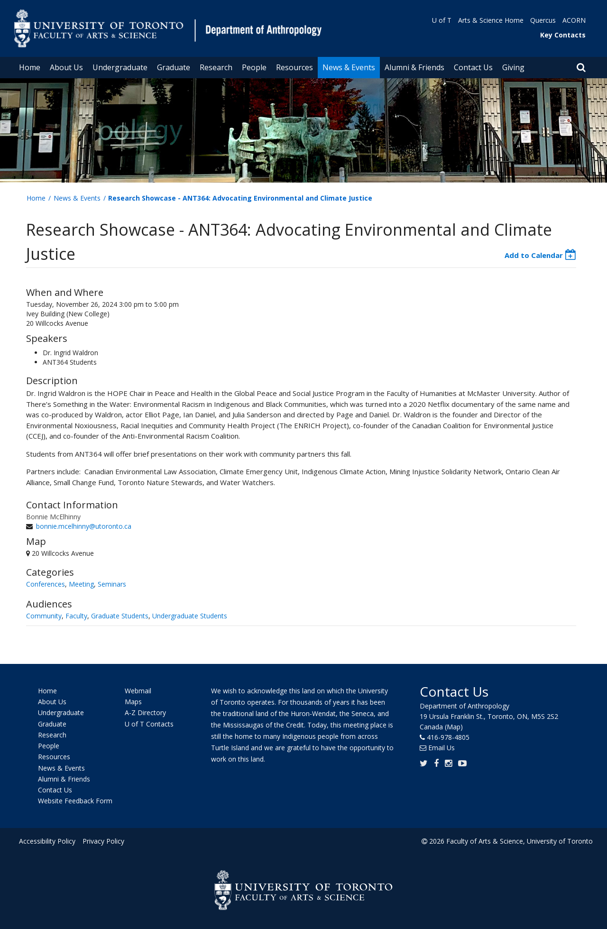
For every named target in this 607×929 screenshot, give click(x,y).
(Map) (454, 726)
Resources (294, 67)
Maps (133, 701)
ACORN (574, 20)
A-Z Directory (145, 712)
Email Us (441, 747)
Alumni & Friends (414, 67)
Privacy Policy (103, 841)
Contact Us (473, 67)
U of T (441, 20)
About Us (66, 67)
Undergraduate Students (189, 615)
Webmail (138, 690)
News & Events (348, 67)
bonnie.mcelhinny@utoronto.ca (83, 526)
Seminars (112, 584)
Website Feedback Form (75, 801)
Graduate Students (119, 615)
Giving (513, 67)
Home (29, 67)
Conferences (45, 584)
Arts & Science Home (491, 20)
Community (44, 615)
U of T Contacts (149, 723)
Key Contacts (563, 34)
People (254, 67)
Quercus (543, 20)
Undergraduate (119, 67)
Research (216, 67)
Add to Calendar (534, 255)
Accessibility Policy (47, 841)
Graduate (173, 67)
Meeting (81, 584)
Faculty (76, 615)
